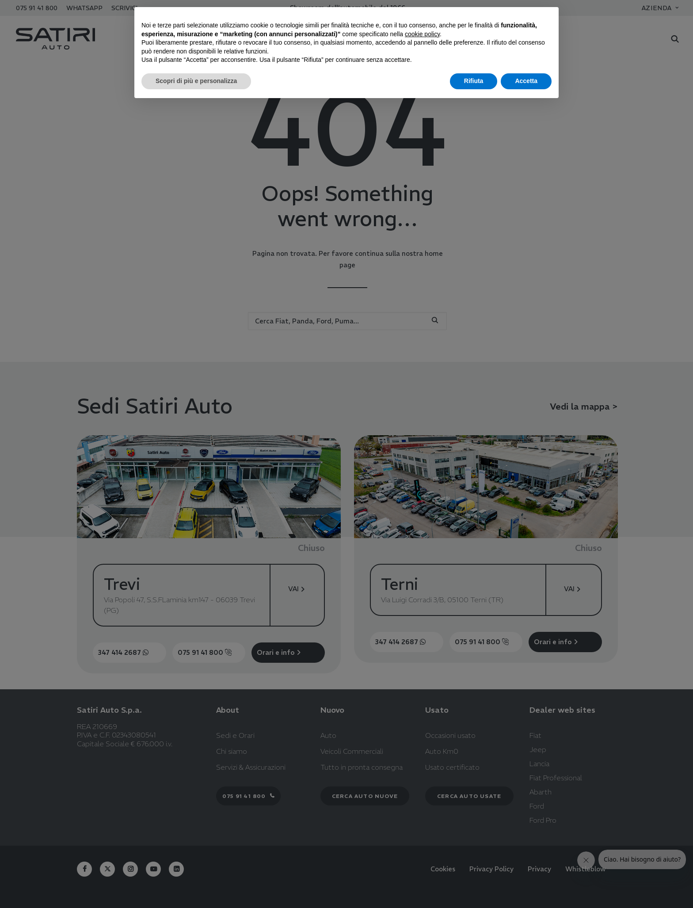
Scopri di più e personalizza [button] (196, 80)
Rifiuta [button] (474, 80)
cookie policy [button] (422, 34)
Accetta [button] (526, 80)
